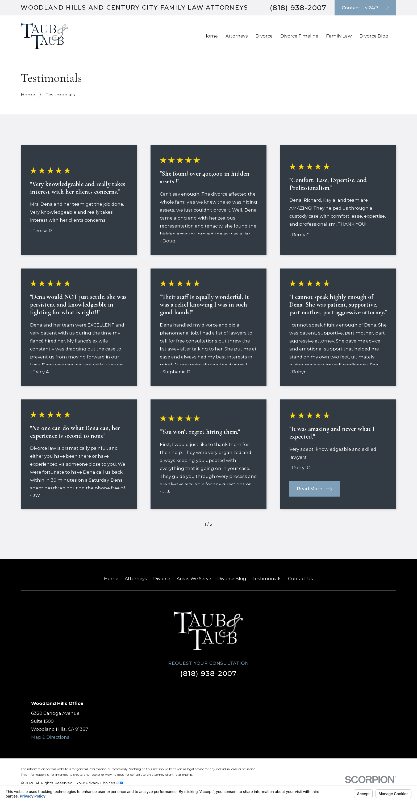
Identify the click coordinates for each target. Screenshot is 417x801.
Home (111, 578)
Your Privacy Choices (99, 783)
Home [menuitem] (210, 36)
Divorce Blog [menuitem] (374, 36)
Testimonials (267, 578)
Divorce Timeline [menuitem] (299, 36)
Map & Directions (50, 737)
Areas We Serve (194, 578)
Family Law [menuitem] (339, 36)
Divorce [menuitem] (264, 36)
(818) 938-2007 (298, 7)
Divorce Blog (231, 578)
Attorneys (136, 578)
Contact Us (300, 578)
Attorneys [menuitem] (237, 36)
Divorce (161, 578)
